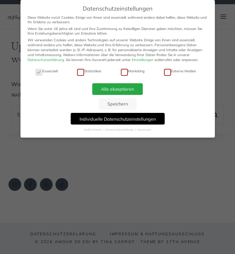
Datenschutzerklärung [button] (120, 129)
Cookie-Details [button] (93, 129)
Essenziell (46, 71)
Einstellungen (142, 60)
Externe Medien (180, 71)
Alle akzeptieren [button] (117, 89)
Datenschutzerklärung (46, 60)
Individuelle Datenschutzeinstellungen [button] (118, 119)
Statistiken (89, 71)
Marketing (133, 71)
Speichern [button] (117, 104)
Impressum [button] (144, 129)
